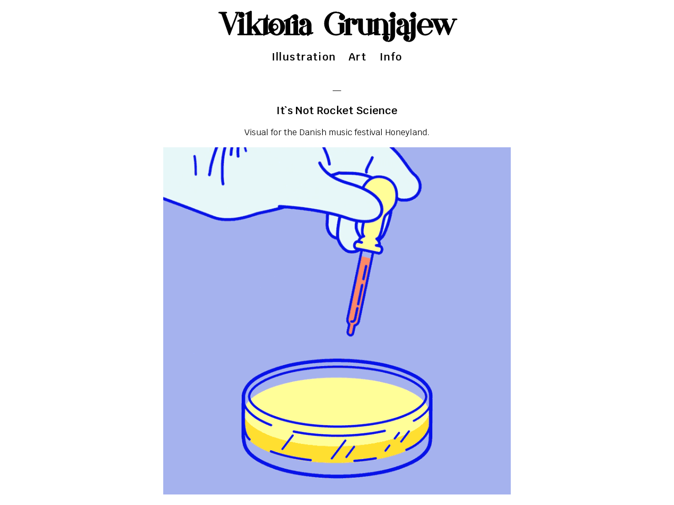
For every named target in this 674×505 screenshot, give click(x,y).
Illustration (304, 57)
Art (358, 57)
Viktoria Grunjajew (337, 26)
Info (391, 57)
